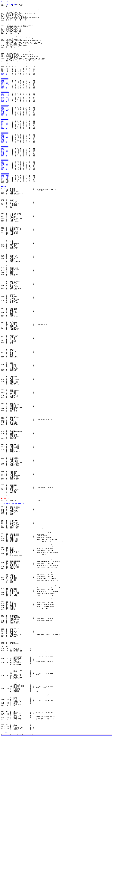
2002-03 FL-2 (4, 189)
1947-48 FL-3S (5, 117)
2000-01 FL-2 (4, 186)
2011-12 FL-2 (4, 200)
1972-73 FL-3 (4, 150)
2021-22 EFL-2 (5, 213)
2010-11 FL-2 (4, 199)
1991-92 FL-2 (4, 174)
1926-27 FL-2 (4, 97)
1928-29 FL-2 (4, 99)
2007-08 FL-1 (4, 195)
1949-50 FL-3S (5, 120)
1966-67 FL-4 (4, 142)
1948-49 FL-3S (5, 119)
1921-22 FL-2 (4, 90)
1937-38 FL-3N (5, 111)
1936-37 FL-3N (5, 110)
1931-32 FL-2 (4, 103)
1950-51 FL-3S (5, 121)
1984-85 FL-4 (4, 165)
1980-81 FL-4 (4, 160)
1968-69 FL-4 (4, 145)
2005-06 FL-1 (4, 193)
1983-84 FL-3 (4, 164)
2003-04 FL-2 (4, 190)
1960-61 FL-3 (4, 134)
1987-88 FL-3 (4, 169)
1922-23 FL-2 (4, 91)
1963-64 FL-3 (4, 138)
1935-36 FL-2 (4, 108)
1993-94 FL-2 (4, 177)
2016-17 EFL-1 (5, 207)
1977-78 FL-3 (4, 156)
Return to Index (4, 875)
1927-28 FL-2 (4, 98)
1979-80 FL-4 (4, 159)
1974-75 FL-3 (4, 152)
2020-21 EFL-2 (5, 212)
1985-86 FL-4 (4, 167)
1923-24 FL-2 (4, 93)
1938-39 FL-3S (5, 112)
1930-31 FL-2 (4, 102)
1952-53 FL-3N (5, 124)
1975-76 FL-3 (4, 154)
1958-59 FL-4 (4, 132)
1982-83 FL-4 (4, 163)
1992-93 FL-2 (4, 176)
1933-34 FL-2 (4, 106)
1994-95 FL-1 (4, 178)
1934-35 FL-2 (4, 107)
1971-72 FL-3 (4, 148)
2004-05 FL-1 (4, 191)
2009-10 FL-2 (4, 198)
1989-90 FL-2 (4, 172)
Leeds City (26, 9)
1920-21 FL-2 (4, 89)
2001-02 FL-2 (4, 187)
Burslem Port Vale (11, 5)
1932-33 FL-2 (4, 104)
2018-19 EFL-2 (5, 209)
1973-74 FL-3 (4, 151)
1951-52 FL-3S (5, 123)
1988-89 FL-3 (4, 170)
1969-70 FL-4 (4, 146)
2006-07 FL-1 (4, 194)
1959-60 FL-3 (4, 133)
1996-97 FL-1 (4, 181)
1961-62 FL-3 (4, 136)
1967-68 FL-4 (4, 143)
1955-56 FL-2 (4, 128)
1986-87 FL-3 (4, 168)
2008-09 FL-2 (4, 196)
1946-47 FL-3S (5, 116)
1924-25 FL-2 (4, 94)
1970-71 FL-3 (4, 147)
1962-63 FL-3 (4, 137)
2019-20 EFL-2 (5, 211)
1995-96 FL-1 (4, 180)
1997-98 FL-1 (4, 182)
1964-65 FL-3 (4, 139)
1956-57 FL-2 (4, 129)
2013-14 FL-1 (4, 203)
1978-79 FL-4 (4, 158)
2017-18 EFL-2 (5, 208)
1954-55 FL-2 (4, 126)
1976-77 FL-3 (4, 155)
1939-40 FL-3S (5, 113)
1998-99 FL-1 (4, 183)
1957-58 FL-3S (5, 130)
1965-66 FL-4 (4, 141)
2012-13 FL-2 (4, 202)
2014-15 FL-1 (4, 204)
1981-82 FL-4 (4, 161)
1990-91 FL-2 (4, 173)
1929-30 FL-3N (5, 101)
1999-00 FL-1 (4, 185)
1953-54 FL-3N (5, 125)
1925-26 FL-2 (4, 95)
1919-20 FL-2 (4, 88)
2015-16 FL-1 (4, 205)
